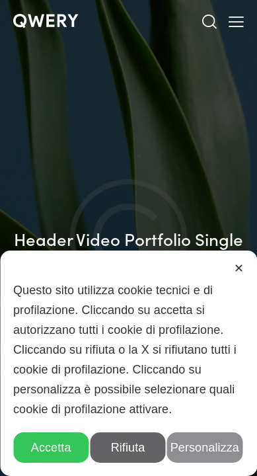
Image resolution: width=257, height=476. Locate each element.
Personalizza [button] (204, 447)
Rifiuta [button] (128, 447)
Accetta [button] (51, 447)
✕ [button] (239, 268)
